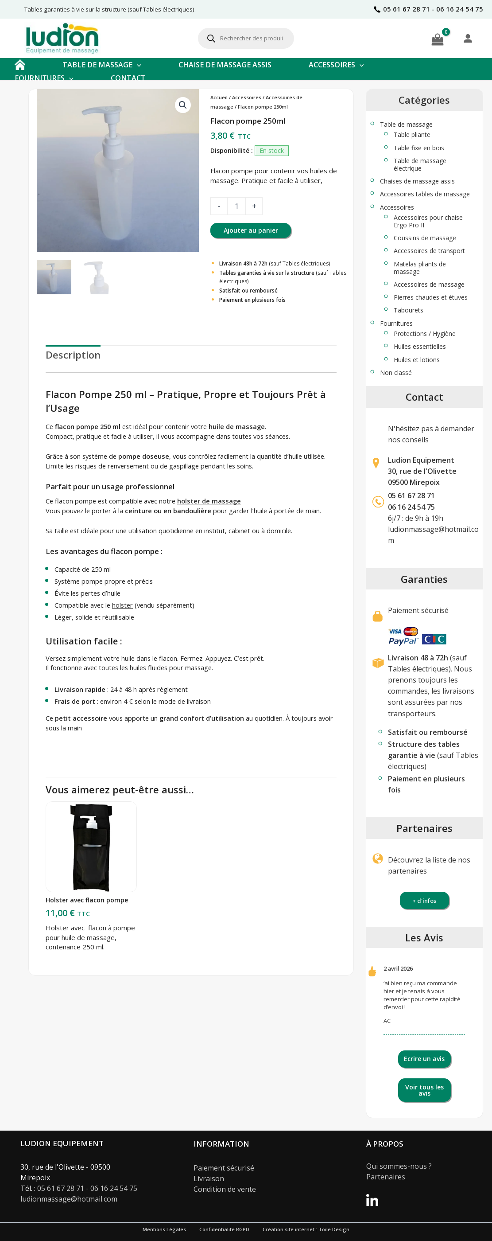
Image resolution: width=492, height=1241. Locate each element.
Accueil (219, 97)
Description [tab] (73, 354)
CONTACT (128, 78)
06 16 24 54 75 (113, 1188)
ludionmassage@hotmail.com (68, 1199)
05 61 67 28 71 (411, 495)
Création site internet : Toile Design (306, 1229)
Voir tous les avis (424, 1090)
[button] (136, 64)
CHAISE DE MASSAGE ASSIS (224, 65)
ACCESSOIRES (336, 64)
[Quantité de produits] (236, 206)
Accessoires (246, 97)
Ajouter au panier (251, 230)
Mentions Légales (164, 1229)
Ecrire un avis (424, 1058)
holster (122, 605)
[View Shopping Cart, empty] (437, 38)
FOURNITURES (44, 78)
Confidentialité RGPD (224, 1229)
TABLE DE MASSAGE (101, 64)
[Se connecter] (468, 38)
